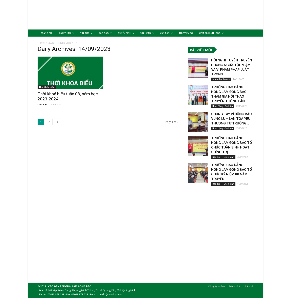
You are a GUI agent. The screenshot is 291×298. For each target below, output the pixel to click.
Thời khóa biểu (47, 89)
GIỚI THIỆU (66, 33)
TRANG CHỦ (46, 33)
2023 (51, 45)
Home (41, 45)
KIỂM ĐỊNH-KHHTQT (211, 33)
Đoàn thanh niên (221, 81)
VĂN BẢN (166, 33)
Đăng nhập (235, 286)
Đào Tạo (42, 106)
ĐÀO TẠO (105, 33)
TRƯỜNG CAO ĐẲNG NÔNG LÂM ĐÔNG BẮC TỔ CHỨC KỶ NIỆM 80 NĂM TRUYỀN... (232, 172)
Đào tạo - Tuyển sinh (223, 159)
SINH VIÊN (147, 33)
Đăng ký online (216, 286)
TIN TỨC (86, 33)
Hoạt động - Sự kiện (222, 108)
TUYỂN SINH (126, 33)
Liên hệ (249, 286)
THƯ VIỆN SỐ (186, 33)
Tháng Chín (64, 45)
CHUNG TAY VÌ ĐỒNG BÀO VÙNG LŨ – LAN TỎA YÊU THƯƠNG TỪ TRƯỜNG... (231, 121)
